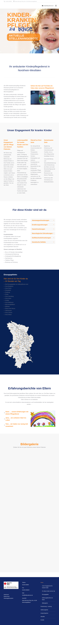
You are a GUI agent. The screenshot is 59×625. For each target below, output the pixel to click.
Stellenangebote (44, 609)
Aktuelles (43, 616)
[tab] (43, 220)
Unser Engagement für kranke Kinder (47, 586)
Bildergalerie (45, 603)
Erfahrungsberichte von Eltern (47, 598)
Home (42, 582)
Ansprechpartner (44, 613)
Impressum (6, 594)
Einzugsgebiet (45, 594)
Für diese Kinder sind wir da (48, 591)
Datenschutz (6, 596)
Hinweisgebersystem (8, 598)
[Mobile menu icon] (56, 6)
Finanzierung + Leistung (46, 606)
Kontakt (42, 620)
